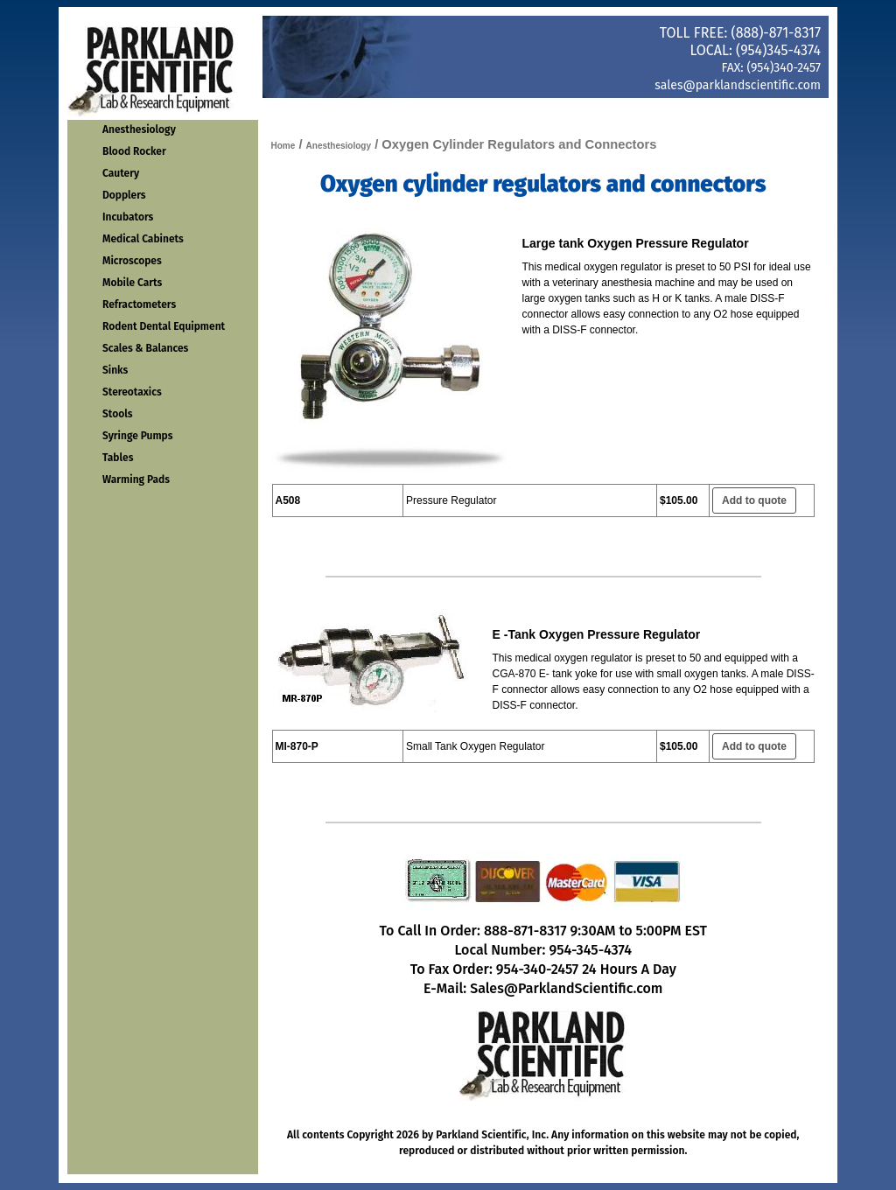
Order (461, 110)
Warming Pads (136, 479)
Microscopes (132, 261)
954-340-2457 (537, 969)
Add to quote (754, 500)
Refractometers (139, 304)
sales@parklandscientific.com (737, 85)
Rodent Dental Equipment (163, 326)
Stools (117, 414)
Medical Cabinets (143, 239)
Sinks (115, 370)
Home (356, 110)
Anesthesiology (139, 129)
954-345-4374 (590, 950)
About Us (671, 110)
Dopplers (124, 195)
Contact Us (566, 110)
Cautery (120, 173)
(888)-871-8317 (776, 32)
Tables (117, 458)
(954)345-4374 (778, 50)
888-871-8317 (525, 930)
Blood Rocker (134, 151)
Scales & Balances (145, 348)
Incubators (127, 217)
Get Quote (776, 110)
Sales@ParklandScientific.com (566, 988)
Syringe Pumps (137, 436)
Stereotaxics (132, 392)
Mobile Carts (132, 282)
